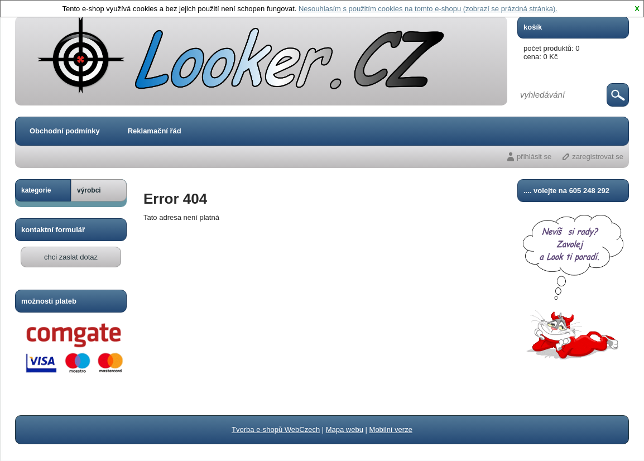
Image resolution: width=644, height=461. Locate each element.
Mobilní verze (390, 429)
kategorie (36, 190)
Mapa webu (344, 429)
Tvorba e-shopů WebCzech (276, 429)
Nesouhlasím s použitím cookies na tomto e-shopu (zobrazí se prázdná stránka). (428, 8)
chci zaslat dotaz (71, 257)
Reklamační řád (154, 131)
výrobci (89, 190)
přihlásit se (534, 156)
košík (532, 27)
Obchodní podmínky (65, 131)
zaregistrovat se (597, 156)
